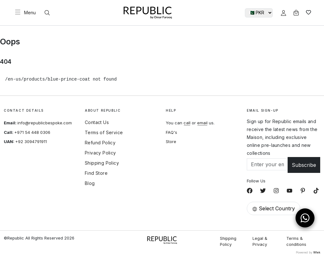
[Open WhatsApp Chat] (305, 217)
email (202, 122)
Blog (90, 183)
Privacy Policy (100, 152)
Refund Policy (100, 142)
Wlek (316, 252)
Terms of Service (104, 132)
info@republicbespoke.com (44, 122)
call (187, 122)
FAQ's (171, 132)
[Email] (267, 164)
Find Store (96, 173)
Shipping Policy (102, 163)
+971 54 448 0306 (32, 132)
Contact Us (97, 122)
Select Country (273, 208)
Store (171, 141)
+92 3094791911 (31, 141)
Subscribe (304, 165)
